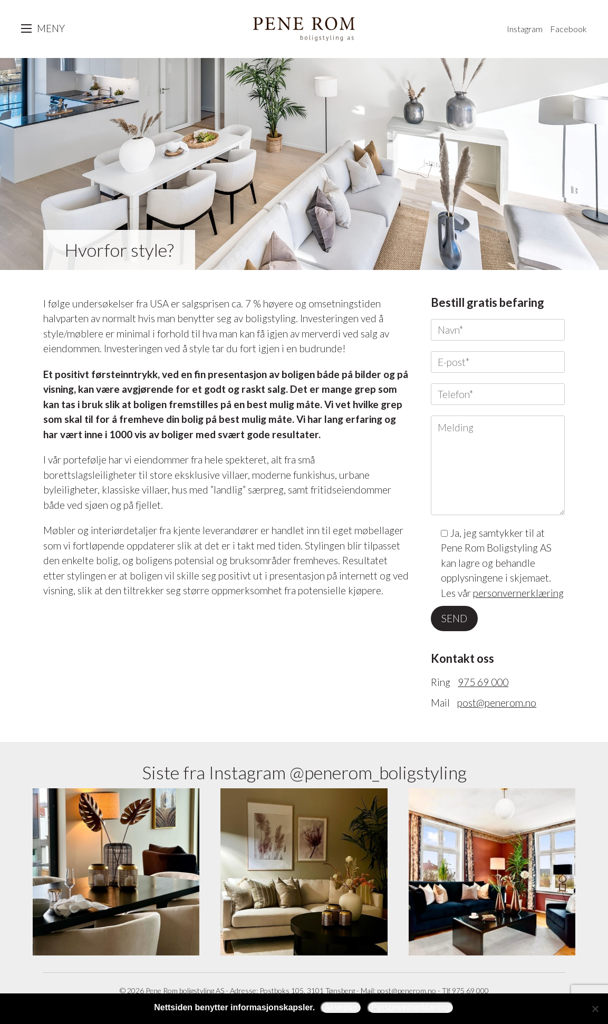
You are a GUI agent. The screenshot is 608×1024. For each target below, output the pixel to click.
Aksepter (341, 1007)
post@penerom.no (496, 703)
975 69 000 (483, 682)
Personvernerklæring (410, 1007)
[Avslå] (595, 1008)
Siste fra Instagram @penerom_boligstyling (304, 772)
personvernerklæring (518, 593)
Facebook (568, 29)
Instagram (525, 29)
